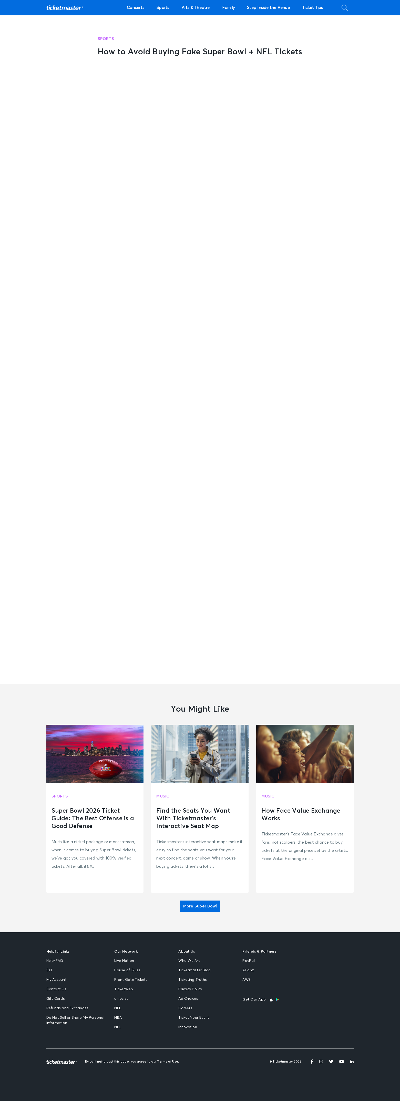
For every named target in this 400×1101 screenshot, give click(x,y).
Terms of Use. (168, 1061)
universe (121, 999)
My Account (56, 980)
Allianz (248, 970)
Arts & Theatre (196, 8)
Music (162, 796)
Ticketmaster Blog (194, 970)
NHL (117, 1027)
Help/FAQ (54, 961)
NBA (118, 1017)
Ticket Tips (312, 8)
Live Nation (124, 961)
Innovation (187, 1027)
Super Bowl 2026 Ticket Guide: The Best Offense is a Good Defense (93, 818)
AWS (246, 980)
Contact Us (56, 989)
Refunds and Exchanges (67, 1008)
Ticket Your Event (193, 1017)
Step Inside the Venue (268, 8)
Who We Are (189, 961)
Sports (163, 8)
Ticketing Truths (192, 980)
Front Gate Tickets (130, 980)
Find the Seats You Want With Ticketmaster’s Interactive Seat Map (193, 818)
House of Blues (127, 970)
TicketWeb (123, 989)
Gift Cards (55, 999)
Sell (49, 970)
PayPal (248, 961)
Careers (185, 1008)
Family (228, 8)
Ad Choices (188, 999)
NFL (117, 1008)
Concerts (135, 8)
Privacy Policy (190, 989)
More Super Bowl (200, 906)
